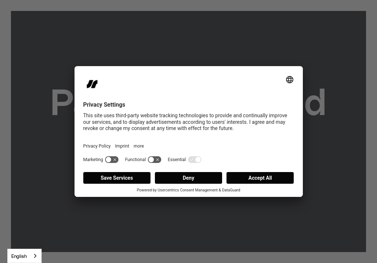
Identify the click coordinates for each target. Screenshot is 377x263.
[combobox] (24, 256)
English (19, 256)
